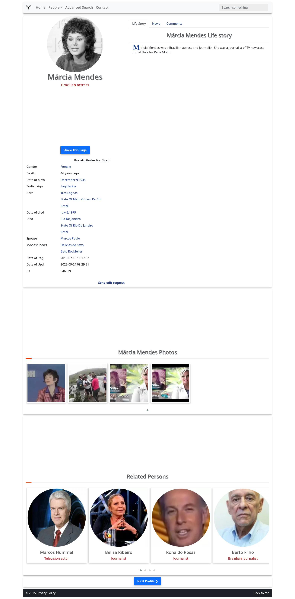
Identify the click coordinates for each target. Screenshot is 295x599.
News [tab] (156, 23)
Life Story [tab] (139, 23)
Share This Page (75, 150)
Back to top (261, 593)
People (54, 7)
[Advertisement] (75, 116)
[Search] (243, 7)
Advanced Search (79, 7)
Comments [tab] (174, 23)
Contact (102, 7)
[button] (147, 410)
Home (41, 7)
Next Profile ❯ (147, 581)
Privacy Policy (46, 593)
